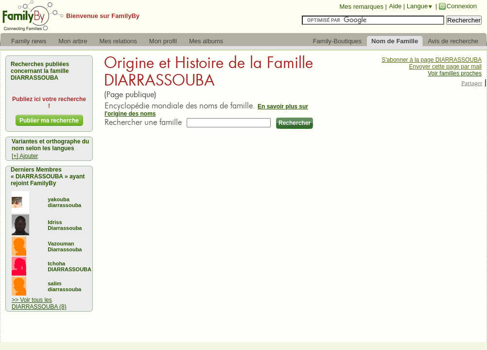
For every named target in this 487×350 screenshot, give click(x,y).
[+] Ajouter (25, 156)
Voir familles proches (455, 73)
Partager (471, 83)
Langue (417, 6)
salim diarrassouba (64, 286)
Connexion (462, 6)
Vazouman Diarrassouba (65, 246)
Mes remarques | (362, 6)
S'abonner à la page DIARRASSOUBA (432, 59)
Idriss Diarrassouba (65, 225)
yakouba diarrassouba (64, 202)
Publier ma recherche (49, 120)
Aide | (398, 6)
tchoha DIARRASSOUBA (69, 266)
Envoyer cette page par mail (445, 66)
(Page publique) (130, 95)
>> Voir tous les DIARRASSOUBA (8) (39, 303)
